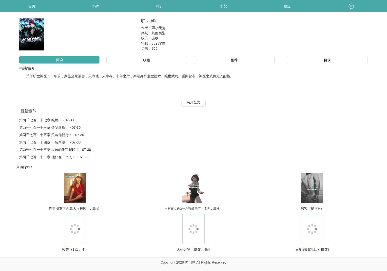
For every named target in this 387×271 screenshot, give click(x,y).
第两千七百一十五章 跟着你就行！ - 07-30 (51, 135)
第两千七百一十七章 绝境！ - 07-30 (46, 120)
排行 (159, 6)
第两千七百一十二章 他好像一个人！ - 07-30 (53, 157)
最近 (287, 6)
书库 (95, 6)
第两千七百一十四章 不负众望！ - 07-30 (49, 142)
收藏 (146, 60)
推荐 (234, 60)
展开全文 (193, 102)
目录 (327, 60)
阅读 (59, 60)
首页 (31, 6)
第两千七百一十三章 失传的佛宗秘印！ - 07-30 (55, 150)
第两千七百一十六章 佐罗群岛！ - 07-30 (49, 127)
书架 (223, 6)
